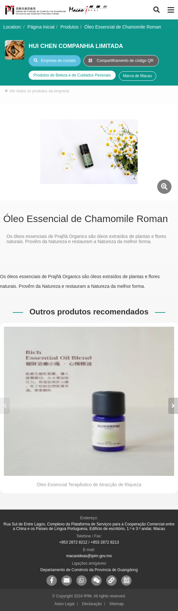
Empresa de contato (55, 60)
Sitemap (116, 604)
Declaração (92, 604)
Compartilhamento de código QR (121, 60)
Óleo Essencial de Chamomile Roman (122, 26)
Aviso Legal (64, 604)
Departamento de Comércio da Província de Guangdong (89, 570)
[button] (173, 406)
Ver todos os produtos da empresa (37, 91)
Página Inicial (41, 26)
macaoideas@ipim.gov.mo (89, 556)
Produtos (69, 26)
